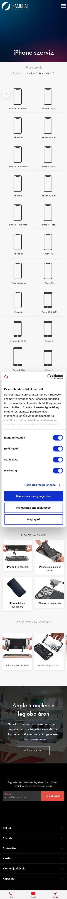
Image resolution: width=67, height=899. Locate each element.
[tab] (33, 828)
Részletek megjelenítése (40, 484)
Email (8, 794)
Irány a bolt (33, 751)
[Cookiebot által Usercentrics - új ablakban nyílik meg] (48, 376)
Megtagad (33, 519)
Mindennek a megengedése (33, 496)
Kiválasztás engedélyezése (33, 507)
